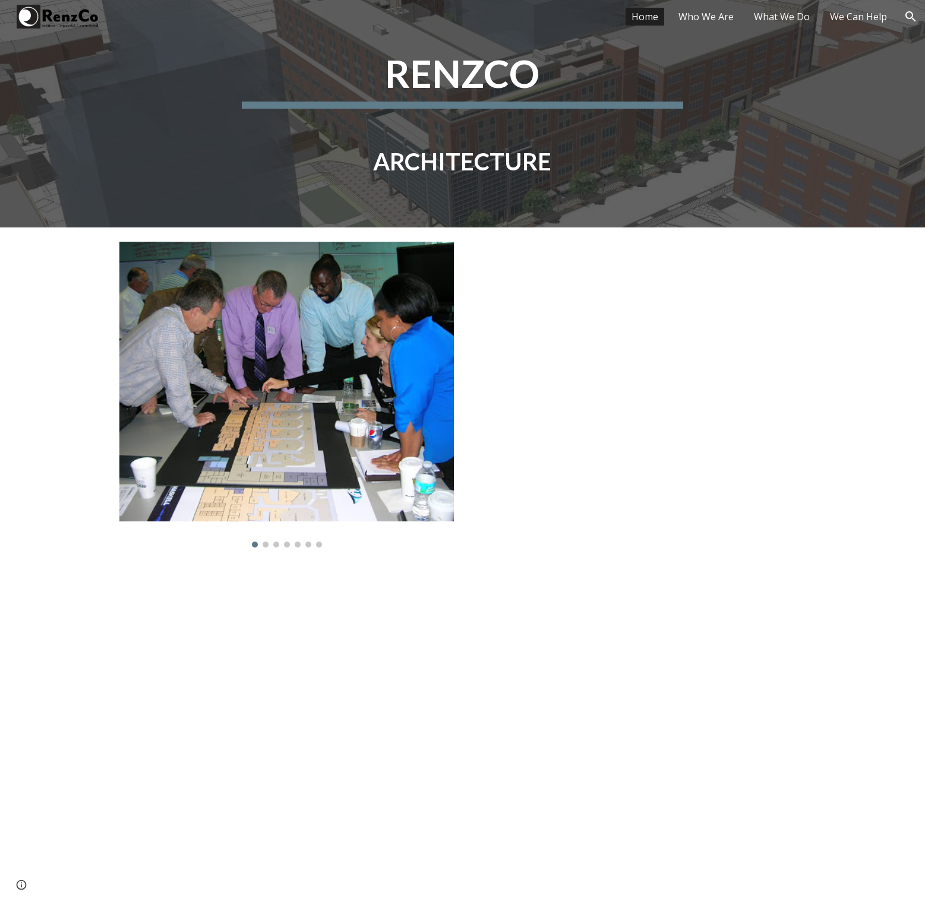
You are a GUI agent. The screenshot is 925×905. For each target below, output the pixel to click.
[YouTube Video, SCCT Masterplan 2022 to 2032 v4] (638, 395)
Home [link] (645, 16)
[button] (910, 16)
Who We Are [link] (706, 16)
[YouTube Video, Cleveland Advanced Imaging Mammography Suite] (462, 734)
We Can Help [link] (858, 16)
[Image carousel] (286, 395)
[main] (463, 113)
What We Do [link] (782, 16)
